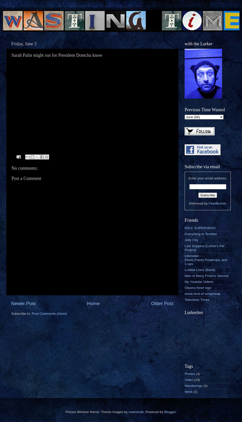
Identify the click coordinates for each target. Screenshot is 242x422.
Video (189, 380)
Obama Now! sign (198, 288)
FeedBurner (217, 203)
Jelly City (191, 240)
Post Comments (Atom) (49, 314)
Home (93, 303)
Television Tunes (197, 300)
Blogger (170, 412)
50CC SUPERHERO (200, 228)
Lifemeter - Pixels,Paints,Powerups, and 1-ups (206, 260)
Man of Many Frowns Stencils (207, 276)
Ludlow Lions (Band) (200, 270)
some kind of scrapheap (202, 294)
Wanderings (194, 386)
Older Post (162, 303)
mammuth (136, 412)
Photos (190, 374)
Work (188, 392)
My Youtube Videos (199, 282)
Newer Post (23, 303)
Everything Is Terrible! (201, 234)
